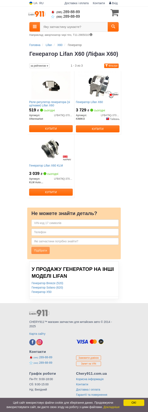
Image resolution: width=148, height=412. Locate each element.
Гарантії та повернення (91, 394)
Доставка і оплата (77, 3)
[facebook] (32, 342)
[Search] (113, 27)
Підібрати (40, 250)
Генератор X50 (42, 292)
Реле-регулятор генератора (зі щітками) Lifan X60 (49, 103)
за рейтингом (39, 65)
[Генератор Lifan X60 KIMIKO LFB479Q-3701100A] (97, 85)
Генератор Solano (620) (47, 287)
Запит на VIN (88, 363)
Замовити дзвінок (88, 357)
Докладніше (112, 407)
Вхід (113, 3)
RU (41, 3)
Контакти (99, 3)
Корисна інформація (90, 379)
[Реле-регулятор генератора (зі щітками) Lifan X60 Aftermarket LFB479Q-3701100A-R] (50, 85)
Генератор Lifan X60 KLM (46, 165)
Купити (51, 128)
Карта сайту (37, 333)
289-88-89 (65, 12)
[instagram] (39, 342)
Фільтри (111, 65)
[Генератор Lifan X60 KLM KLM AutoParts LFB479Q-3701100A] (51, 148)
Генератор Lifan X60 (89, 102)
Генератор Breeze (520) (47, 283)
